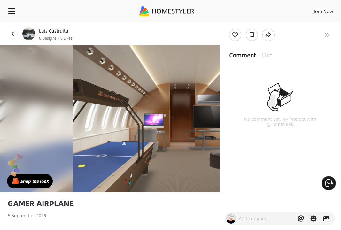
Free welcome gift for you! (245, 25)
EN (301, 9)
